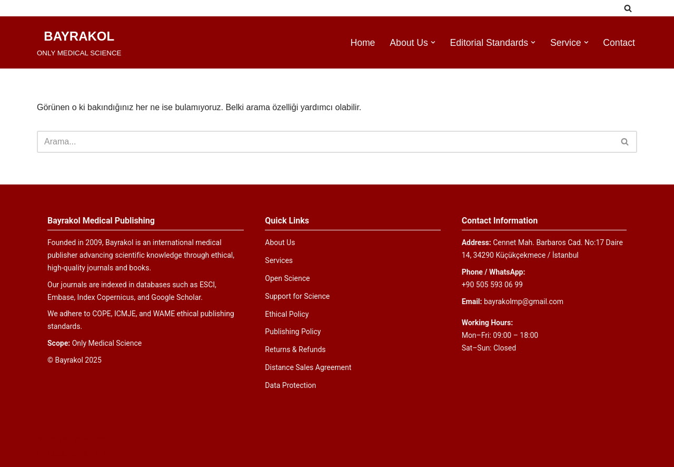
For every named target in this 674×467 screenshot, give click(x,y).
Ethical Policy (287, 314)
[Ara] (628, 8)
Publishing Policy (293, 331)
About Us (280, 242)
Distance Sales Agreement (308, 367)
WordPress (84, 439)
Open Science (287, 278)
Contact (619, 42)
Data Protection (290, 385)
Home (362, 42)
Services (279, 260)
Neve (46, 439)
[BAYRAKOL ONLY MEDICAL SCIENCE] (79, 42)
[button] (433, 42)
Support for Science (297, 296)
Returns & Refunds (295, 349)
